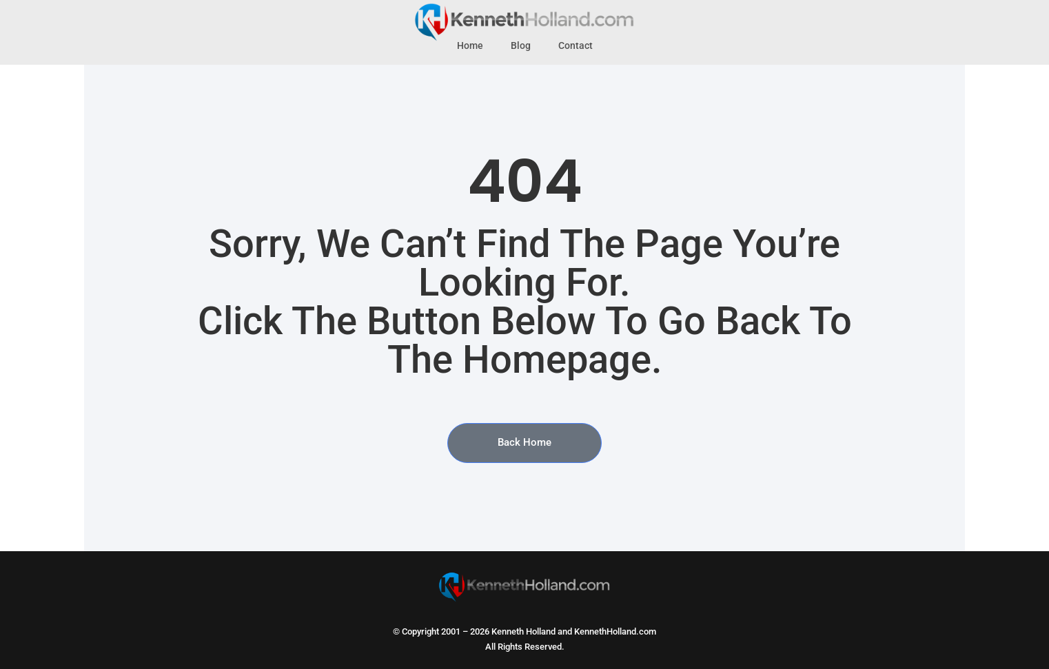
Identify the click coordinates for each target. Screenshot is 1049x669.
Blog (521, 46)
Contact (575, 46)
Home (470, 46)
